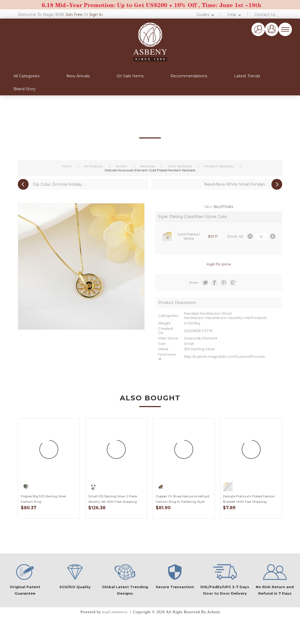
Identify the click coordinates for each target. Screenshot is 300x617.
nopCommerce (114, 612)
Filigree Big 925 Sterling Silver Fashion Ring (43, 499)
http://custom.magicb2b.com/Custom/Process (224, 356)
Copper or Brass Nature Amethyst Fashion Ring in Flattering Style (183, 499)
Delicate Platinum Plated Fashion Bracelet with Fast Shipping (249, 499)
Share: (194, 282)
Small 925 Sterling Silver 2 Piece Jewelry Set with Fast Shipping (112, 499)
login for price (219, 264)
